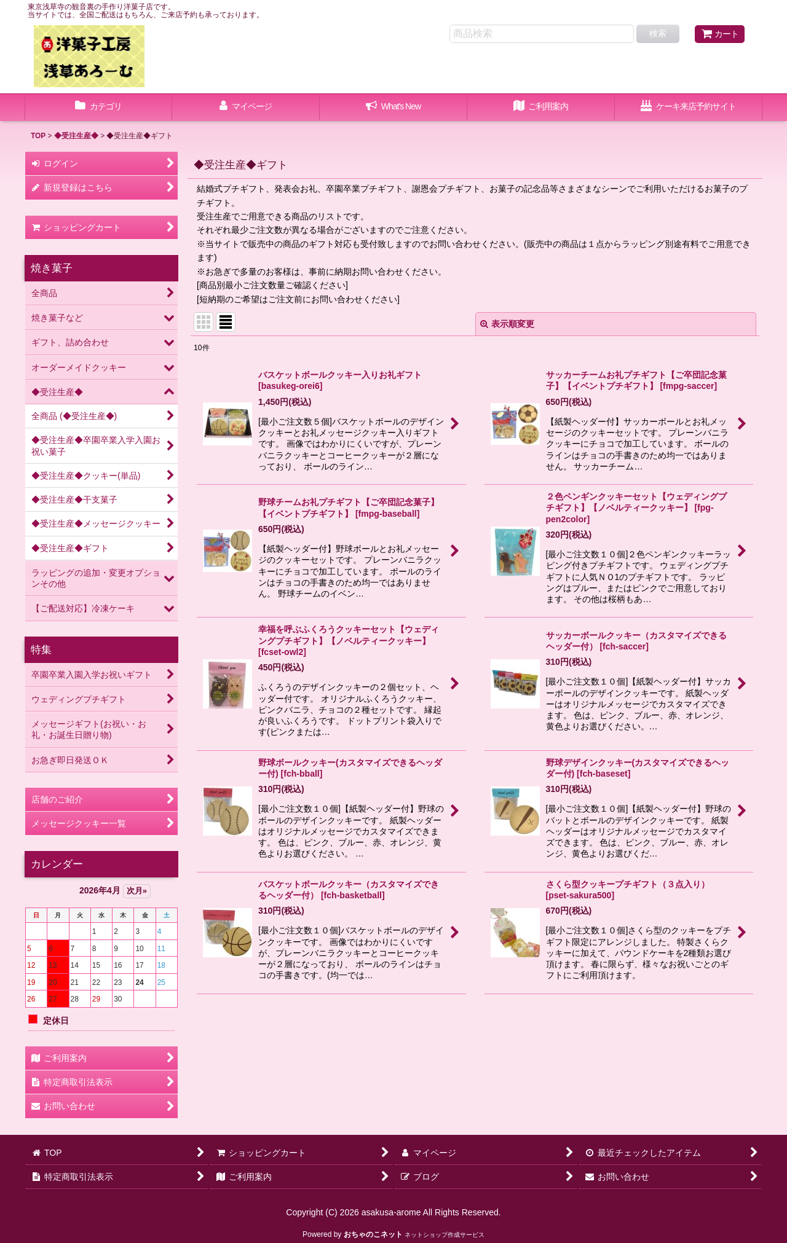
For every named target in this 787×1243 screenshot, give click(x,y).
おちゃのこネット (373, 1234)
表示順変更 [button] (507, 324)
